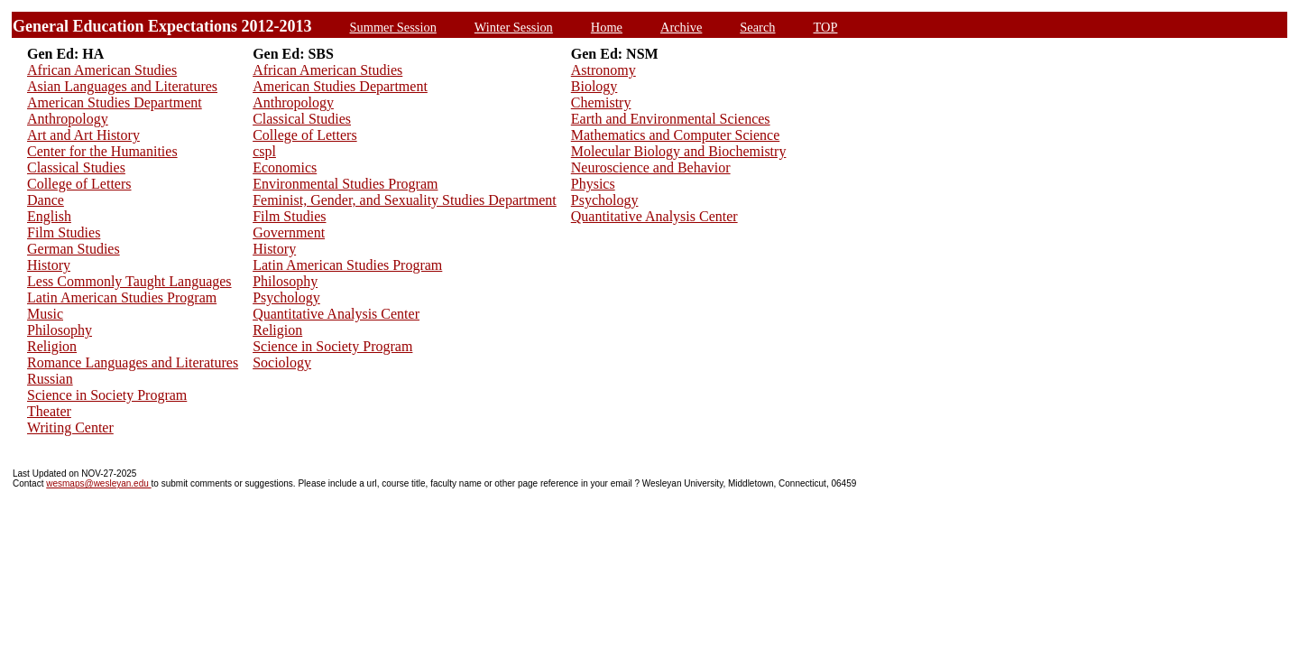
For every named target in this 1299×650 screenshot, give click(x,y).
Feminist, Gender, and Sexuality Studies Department (405, 200)
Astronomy (603, 70)
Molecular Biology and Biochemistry (679, 151)
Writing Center (70, 427)
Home (606, 27)
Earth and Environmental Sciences (670, 118)
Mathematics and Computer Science (675, 135)
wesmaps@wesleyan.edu (98, 483)
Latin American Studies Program (121, 297)
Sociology (282, 362)
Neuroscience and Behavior (651, 167)
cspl (264, 151)
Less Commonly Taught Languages (129, 281)
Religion (52, 346)
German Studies (73, 248)
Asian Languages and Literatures (122, 86)
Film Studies (63, 232)
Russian (50, 378)
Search (757, 27)
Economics (285, 167)
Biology (594, 86)
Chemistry (601, 102)
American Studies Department (114, 102)
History (48, 265)
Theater (49, 411)
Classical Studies (76, 167)
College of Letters (79, 183)
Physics (593, 183)
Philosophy (59, 330)
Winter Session (513, 27)
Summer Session (393, 27)
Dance (45, 200)
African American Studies (102, 70)
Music (45, 313)
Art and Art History (83, 135)
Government (289, 232)
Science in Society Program (107, 395)
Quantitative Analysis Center (336, 313)
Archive (681, 27)
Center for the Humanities (102, 151)
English (49, 216)
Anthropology (67, 118)
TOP (826, 27)
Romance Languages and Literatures (132, 362)
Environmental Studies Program (345, 183)
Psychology (286, 297)
